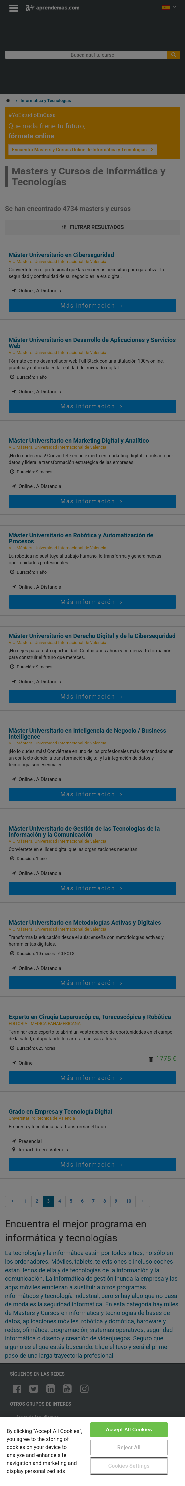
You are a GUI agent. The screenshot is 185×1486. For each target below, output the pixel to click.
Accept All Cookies (129, 1430)
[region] (92, 1451)
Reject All (129, 1447)
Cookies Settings (129, 1466)
